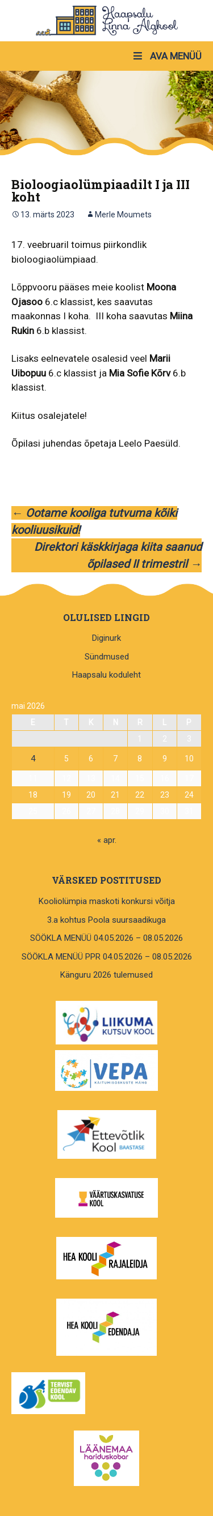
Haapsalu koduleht (106, 675)
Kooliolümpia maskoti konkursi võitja (107, 901)
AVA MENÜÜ (167, 56)
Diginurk (106, 638)
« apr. (106, 840)
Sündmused (107, 657)
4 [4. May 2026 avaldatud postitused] (33, 758)
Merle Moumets (123, 214)
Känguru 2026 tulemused (106, 975)
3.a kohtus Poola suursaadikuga (106, 920)
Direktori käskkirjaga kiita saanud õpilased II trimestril (118, 555)
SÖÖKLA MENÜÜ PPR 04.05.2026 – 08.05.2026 (107, 957)
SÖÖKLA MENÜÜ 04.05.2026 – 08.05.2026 (106, 938)
